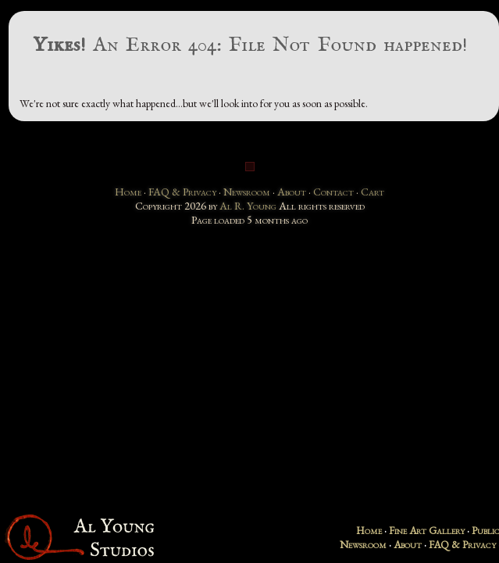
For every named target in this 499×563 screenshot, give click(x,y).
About (291, 192)
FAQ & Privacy (182, 192)
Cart (372, 192)
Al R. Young (247, 206)
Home (128, 192)
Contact (333, 192)
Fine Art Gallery (427, 530)
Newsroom (246, 192)
